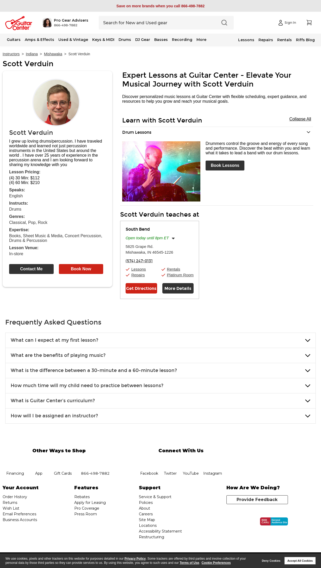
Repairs (265, 40)
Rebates (82, 496)
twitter (170, 460)
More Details (177, 288)
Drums (125, 39)
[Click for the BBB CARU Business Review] (274, 521)
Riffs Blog (305, 40)
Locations (148, 525)
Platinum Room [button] (180, 275)
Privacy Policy (135, 558)
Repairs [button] (138, 275)
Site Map (147, 519)
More (201, 39)
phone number (95, 460)
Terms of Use (189, 563)
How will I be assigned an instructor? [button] (54, 416)
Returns (10, 502)
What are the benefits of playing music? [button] (58, 355)
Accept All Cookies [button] (300, 560)
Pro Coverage (86, 508)
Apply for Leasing (90, 502)
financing (15, 460)
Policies (146, 502)
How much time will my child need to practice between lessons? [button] (87, 385)
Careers (146, 514)
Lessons (246, 40)
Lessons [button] (138, 269)
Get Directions (141, 288)
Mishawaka (53, 54)
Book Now (81, 269)
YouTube (190, 460)
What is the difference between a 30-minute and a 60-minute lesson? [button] (94, 370)
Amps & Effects (39, 39)
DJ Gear (142, 39)
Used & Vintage (73, 39)
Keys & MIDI (103, 39)
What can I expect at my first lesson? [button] (54, 340)
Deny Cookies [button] (271, 560)
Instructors (11, 54)
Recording (182, 39)
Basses (161, 39)
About (144, 508)
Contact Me (31, 269)
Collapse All (300, 119)
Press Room (85, 514)
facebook (149, 460)
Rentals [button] (173, 269)
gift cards (63, 460)
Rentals (284, 40)
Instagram (212, 460)
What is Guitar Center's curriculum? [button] (53, 401)
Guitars (14, 39)
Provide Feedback (257, 499)
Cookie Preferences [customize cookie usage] (216, 563)
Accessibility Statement (160, 531)
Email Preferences (19, 514)
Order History (15, 496)
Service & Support (155, 496)
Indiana (32, 54)
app (39, 460)
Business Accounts (20, 519)
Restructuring (151, 537)
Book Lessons (225, 165)
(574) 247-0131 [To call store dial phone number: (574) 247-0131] (139, 261)
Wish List (11, 508)
